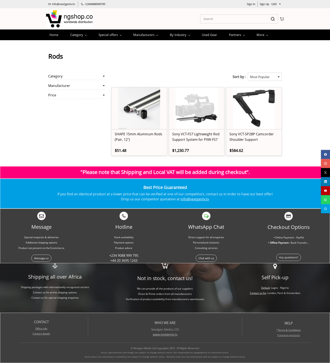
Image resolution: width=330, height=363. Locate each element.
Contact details (41, 333)
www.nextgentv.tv (165, 334)
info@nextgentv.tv (195, 199)
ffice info (42, 328)
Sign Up (264, 4)
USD (274, 4)
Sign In (251, 4)
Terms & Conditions (289, 330)
